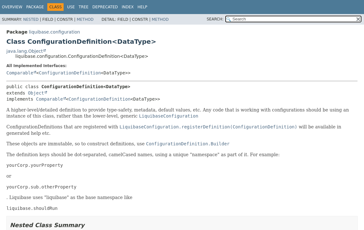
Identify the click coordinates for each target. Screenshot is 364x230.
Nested (30, 19)
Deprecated (105, 7)
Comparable (19, 72)
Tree (84, 7)
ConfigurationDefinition (70, 72)
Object (36, 93)
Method (85, 19)
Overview (12, 7)
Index (128, 7)
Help (142, 7)
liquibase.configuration (54, 31)
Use (71, 7)
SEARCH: (215, 19)
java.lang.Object (24, 51)
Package (35, 7)
